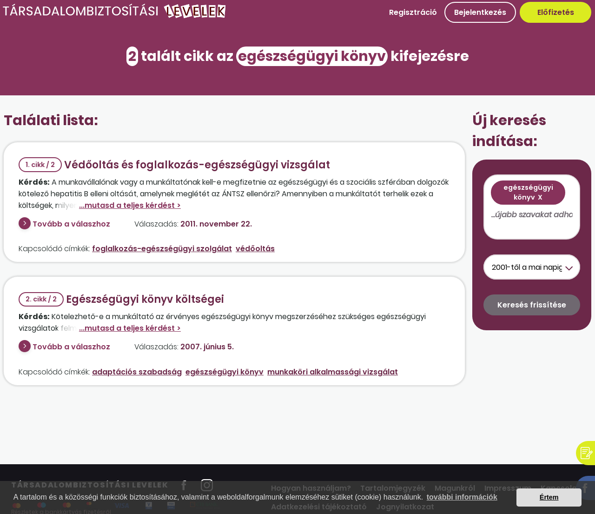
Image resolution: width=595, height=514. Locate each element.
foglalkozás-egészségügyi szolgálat (162, 248)
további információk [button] (462, 497)
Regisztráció (413, 12)
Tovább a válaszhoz (71, 224)
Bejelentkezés (480, 12)
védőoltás (255, 248)
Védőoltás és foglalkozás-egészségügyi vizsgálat (174, 165)
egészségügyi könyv (224, 372)
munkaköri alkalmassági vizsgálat (332, 372)
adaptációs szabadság (137, 372)
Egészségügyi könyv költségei (121, 299)
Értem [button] (549, 497)
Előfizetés (555, 12)
